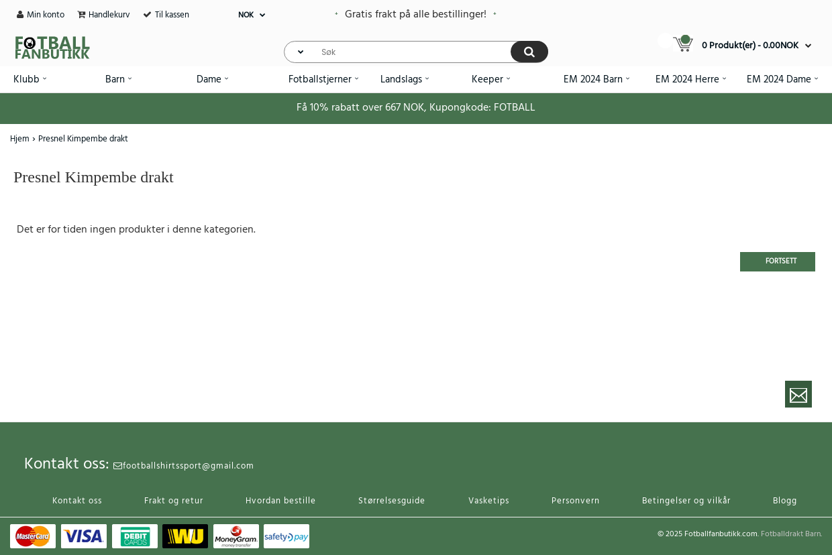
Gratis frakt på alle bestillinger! (415, 15)
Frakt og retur (173, 501)
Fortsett (781, 261)
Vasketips (488, 501)
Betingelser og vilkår (686, 501)
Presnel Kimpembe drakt (83, 139)
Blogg (785, 501)
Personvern (576, 501)
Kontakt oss (77, 501)
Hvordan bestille (281, 501)
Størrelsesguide (391, 501)
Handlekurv (109, 15)
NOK (246, 15)
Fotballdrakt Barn (791, 534)
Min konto (45, 15)
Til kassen (172, 15)
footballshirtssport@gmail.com (183, 466)
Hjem (20, 139)
